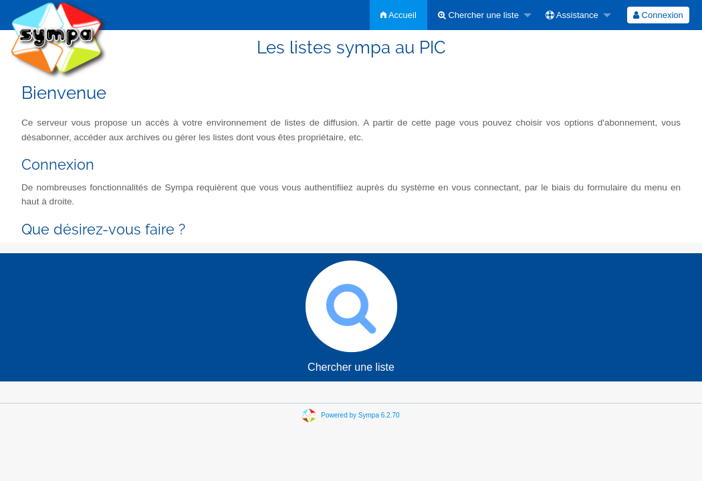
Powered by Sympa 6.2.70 (360, 415)
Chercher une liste (478, 15)
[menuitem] (398, 15)
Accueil (398, 15)
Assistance (572, 15)
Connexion (658, 15)
